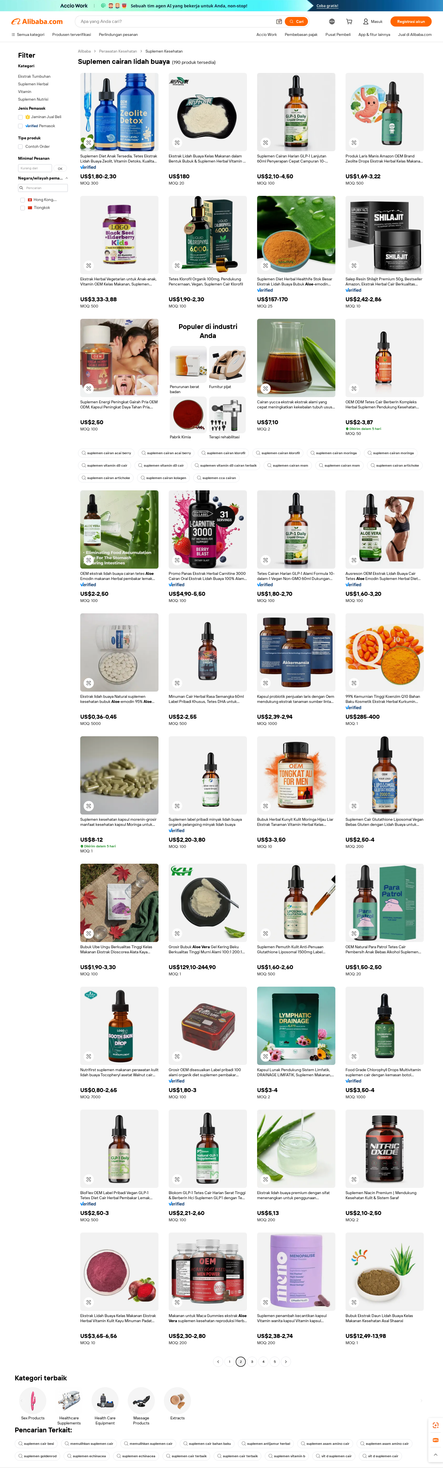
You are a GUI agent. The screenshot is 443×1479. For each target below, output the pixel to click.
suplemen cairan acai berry (106, 453)
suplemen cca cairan (216, 478)
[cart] (350, 22)
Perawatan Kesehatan (118, 51)
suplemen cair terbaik (186, 1456)
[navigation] (43, 707)
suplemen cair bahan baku (207, 1443)
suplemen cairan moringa (333, 453)
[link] (435, 1425)
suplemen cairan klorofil (223, 453)
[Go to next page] (286, 1362)
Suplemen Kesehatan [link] (164, 51)
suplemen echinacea (86, 1456)
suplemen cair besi (36, 1443)
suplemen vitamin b (286, 1456)
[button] (279, 21)
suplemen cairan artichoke (395, 465)
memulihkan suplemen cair (89, 1443)
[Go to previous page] (218, 1362)
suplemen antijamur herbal (266, 1443)
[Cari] (296, 21)
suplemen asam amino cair (325, 1443)
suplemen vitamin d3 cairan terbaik (226, 465)
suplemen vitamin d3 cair (104, 465)
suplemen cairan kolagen (163, 478)
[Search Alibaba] (176, 21)
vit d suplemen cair (334, 1456)
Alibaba (84, 51)
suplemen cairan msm (287, 465)
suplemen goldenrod (37, 1456)
